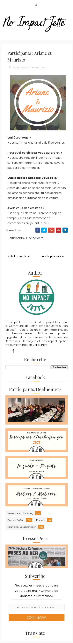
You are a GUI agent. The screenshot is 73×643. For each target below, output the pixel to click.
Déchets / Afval (15, 520)
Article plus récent (19, 256)
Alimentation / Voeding (20, 513)
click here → (43, 345)
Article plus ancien (52, 256)
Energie (40, 520)
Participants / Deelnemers (29, 67)
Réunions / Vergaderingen (21, 526)
